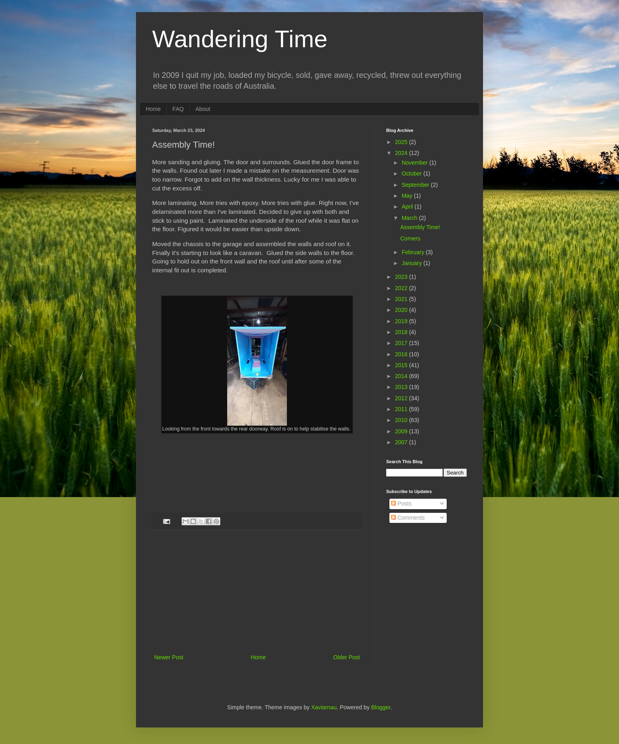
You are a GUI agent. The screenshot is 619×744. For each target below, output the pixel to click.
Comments (408, 517)
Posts (401, 503)
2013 (402, 387)
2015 (402, 365)
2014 (402, 376)
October (412, 173)
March (410, 218)
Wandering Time (240, 38)
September (416, 185)
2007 (402, 442)
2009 (402, 431)
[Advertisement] (257, 591)
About (202, 109)
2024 (402, 153)
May (408, 195)
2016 (402, 354)
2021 (402, 299)
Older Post (346, 657)
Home (153, 109)
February (414, 252)
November (415, 162)
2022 (402, 288)
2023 (402, 277)
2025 (402, 142)
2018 (402, 332)
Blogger (380, 707)
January (412, 263)
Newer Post (168, 657)
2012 (402, 398)
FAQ (178, 109)
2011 (402, 409)
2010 (402, 420)
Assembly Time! (420, 227)
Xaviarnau (324, 707)
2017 (402, 343)
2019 (402, 321)
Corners (410, 238)
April (408, 206)
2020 (402, 310)
